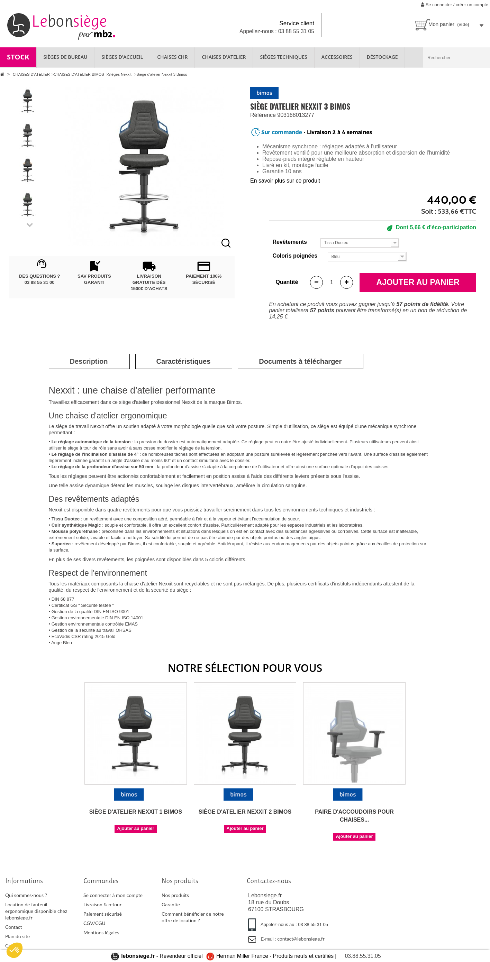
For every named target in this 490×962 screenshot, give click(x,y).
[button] (14, 950)
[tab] (89, 361)
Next (29, 225)
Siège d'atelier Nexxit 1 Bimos (135, 812)
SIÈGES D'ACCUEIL (122, 57)
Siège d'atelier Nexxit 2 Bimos (245, 812)
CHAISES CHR (172, 57)
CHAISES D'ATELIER (224, 57)
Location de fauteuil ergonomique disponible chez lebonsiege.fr (36, 911)
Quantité (286, 282)
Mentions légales (101, 932)
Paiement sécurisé (102, 914)
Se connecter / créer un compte (454, 4)
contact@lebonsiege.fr (301, 939)
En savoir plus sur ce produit (285, 181)
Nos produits (175, 895)
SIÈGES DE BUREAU (66, 57)
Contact (13, 927)
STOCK (18, 57)
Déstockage (382, 57)
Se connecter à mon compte (113, 895)
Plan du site (17, 936)
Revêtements (290, 242)
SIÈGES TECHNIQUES (283, 57)
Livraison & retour (102, 904)
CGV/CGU (94, 923)
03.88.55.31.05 (363, 956)
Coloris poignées (294, 256)
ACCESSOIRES (337, 57)
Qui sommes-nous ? (26, 895)
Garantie (171, 904)
